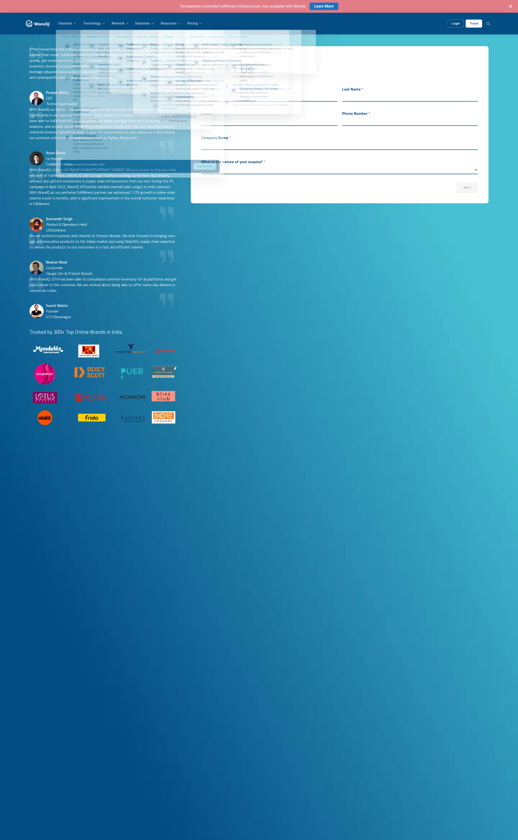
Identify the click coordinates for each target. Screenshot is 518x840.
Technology (94, 23)
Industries (144, 23)
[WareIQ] (38, 23)
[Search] (488, 24)
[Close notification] (510, 6)
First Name (212, 89)
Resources (171, 23)
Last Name (352, 89)
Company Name (216, 137)
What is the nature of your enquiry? (233, 161)
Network (120, 23)
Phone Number (356, 113)
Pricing (194, 23)
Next (467, 187)
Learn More (324, 6)
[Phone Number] (410, 121)
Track (474, 23)
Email (207, 113)
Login (456, 23)
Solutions (67, 23)
